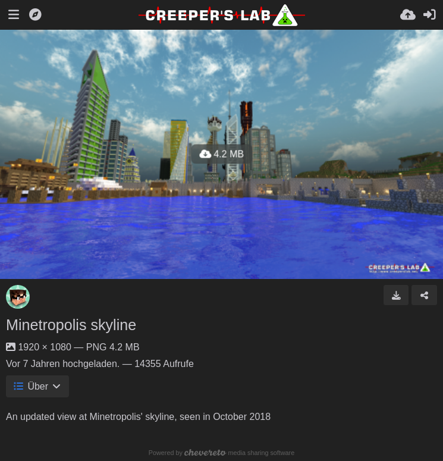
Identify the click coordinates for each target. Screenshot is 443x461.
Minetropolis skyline (71, 324)
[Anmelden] (429, 15)
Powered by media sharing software (221, 452)
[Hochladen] (408, 15)
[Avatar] (18, 297)
